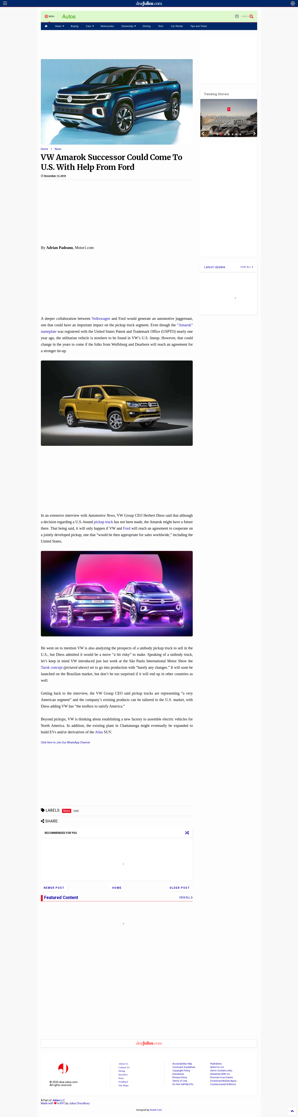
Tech (160, 26)
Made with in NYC (53, 1103)
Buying (74, 26)
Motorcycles (107, 26)
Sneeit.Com (156, 1110)
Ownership (128, 26)
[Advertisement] (117, 44)
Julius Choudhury (79, 1103)
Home (44, 149)
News (59, 26)
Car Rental (177, 26)
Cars (90, 26)
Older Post (180, 887)
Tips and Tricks (198, 26)
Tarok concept (52, 667)
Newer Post (54, 887)
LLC (58, 1100)
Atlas (99, 732)
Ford (126, 528)
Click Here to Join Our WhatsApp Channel (65, 742)
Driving (146, 26)
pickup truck (103, 522)
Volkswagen (101, 318)
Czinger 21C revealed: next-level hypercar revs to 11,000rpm (229, 121)
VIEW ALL (246, 267)
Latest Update (214, 267)
